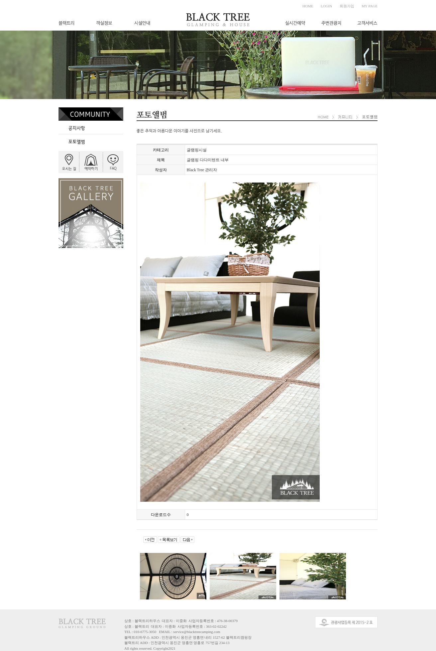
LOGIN (326, 6)
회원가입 (347, 6)
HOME (307, 6)
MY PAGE (370, 6)
